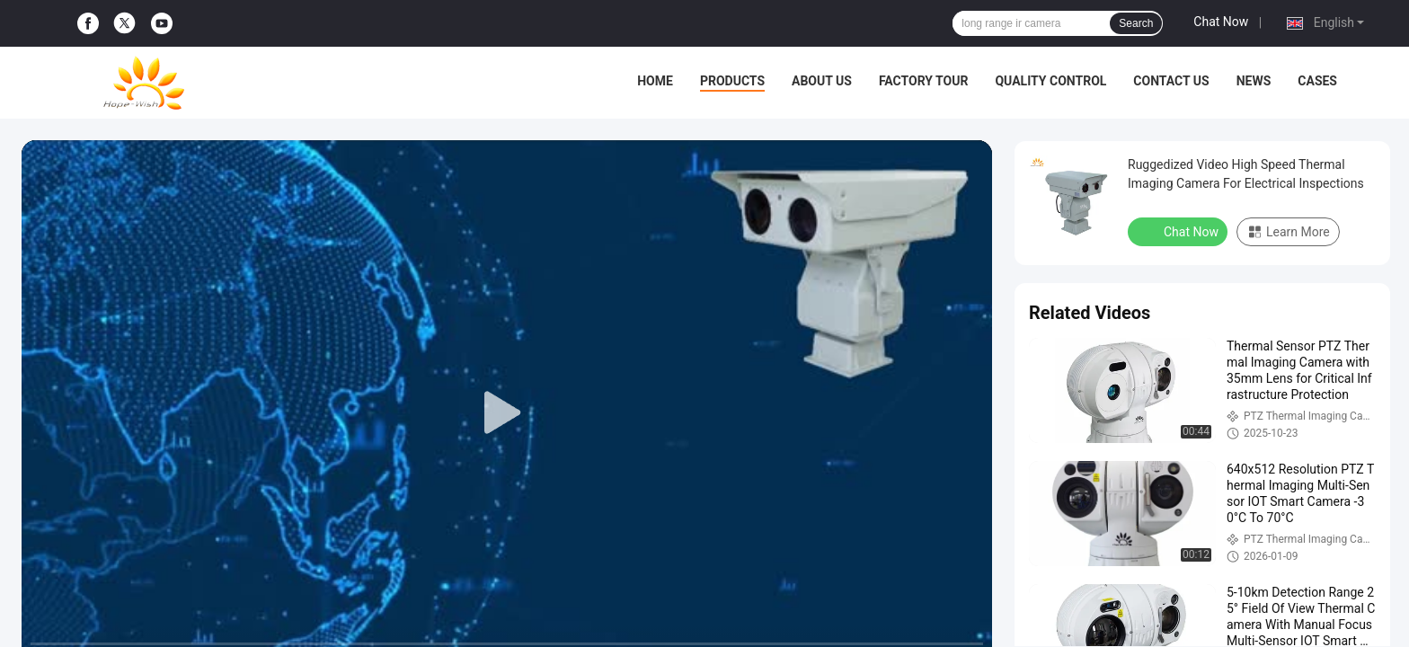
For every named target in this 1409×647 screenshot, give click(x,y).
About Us (822, 81)
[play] (506, 413)
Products (732, 81)
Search (1136, 23)
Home (655, 81)
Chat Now (1220, 21)
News (1254, 81)
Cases (1317, 81)
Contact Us (1171, 81)
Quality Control (1050, 81)
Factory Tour (924, 81)
